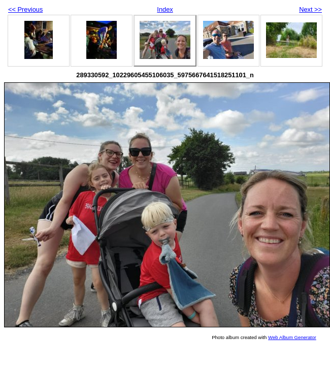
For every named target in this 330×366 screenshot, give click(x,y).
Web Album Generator (292, 337)
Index (165, 9)
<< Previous (25, 9)
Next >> (310, 9)
